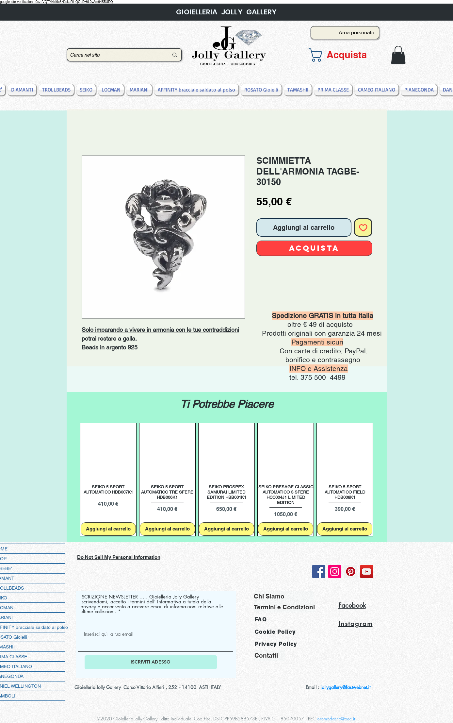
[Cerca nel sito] (114, 55)
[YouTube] (366, 571)
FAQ (261, 619)
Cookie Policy (275, 632)
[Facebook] (318, 571)
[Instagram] (334, 571)
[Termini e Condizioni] (284, 607)
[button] (343, 55)
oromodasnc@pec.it (336, 718)
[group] (227, 480)
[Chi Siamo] (284, 596)
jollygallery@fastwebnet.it (345, 687)
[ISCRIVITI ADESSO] (151, 662)
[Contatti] (269, 655)
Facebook (352, 605)
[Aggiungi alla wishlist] (363, 227)
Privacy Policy (276, 644)
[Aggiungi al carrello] (108, 529)
